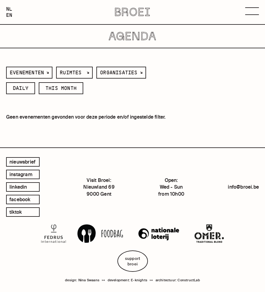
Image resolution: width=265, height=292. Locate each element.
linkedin (18, 187)
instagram (20, 174)
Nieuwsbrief (22, 162)
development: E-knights (127, 280)
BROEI (132, 12)
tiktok (15, 212)
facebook (19, 199)
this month (61, 88)
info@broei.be (243, 187)
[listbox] (29, 73)
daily (20, 88)
